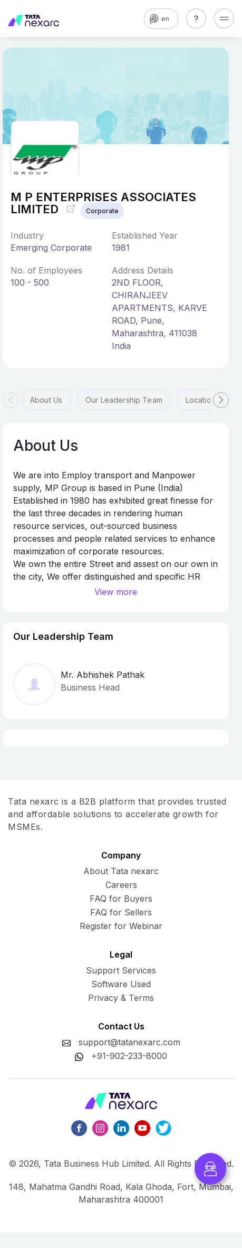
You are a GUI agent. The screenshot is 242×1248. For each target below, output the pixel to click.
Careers (121, 885)
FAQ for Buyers (121, 898)
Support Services (121, 970)
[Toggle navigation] (224, 18)
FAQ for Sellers (121, 912)
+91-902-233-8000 (129, 1056)
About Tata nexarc (121, 871)
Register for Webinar (121, 926)
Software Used (121, 984)
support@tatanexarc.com (129, 1042)
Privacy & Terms (121, 997)
